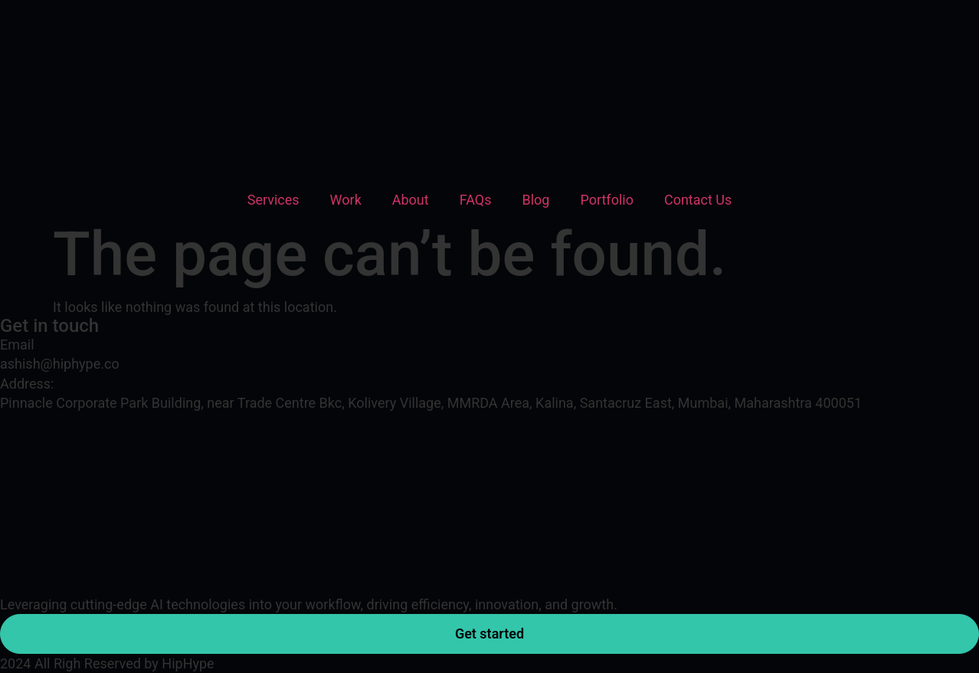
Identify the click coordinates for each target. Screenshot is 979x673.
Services (273, 200)
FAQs (476, 200)
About (410, 200)
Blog (535, 200)
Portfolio (606, 200)
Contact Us (698, 200)
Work (346, 200)
